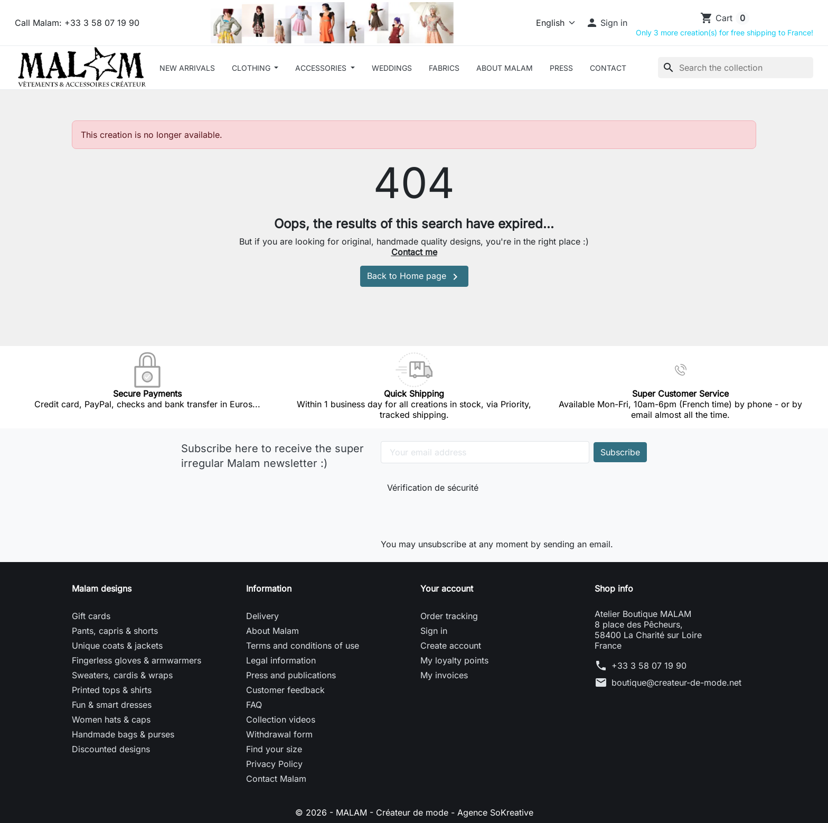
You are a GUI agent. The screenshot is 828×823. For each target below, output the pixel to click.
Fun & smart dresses (112, 704)
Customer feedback (285, 690)
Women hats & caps (111, 719)
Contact (608, 67)
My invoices (444, 675)
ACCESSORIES (322, 67)
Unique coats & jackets (117, 645)
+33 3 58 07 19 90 (648, 665)
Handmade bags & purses (123, 734)
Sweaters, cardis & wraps (122, 675)
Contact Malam (276, 778)
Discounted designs (111, 749)
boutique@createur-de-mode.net (676, 682)
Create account (450, 645)
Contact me (414, 252)
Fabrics (444, 67)
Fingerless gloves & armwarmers (136, 660)
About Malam (504, 67)
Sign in (433, 630)
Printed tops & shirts (112, 690)
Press (561, 67)
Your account (446, 588)
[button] (606, 22)
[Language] (551, 22)
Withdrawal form (279, 734)
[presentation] (458, 513)
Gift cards (91, 616)
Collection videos (280, 719)
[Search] (735, 67)
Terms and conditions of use (302, 645)
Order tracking (449, 616)
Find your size (274, 749)
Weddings (392, 67)
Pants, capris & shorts (115, 630)
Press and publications (291, 675)
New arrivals (187, 67)
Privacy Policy (274, 764)
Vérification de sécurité (432, 487)
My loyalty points (454, 660)
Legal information (281, 660)
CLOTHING (252, 67)
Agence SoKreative (495, 812)
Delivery (262, 616)
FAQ (254, 704)
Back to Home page (414, 276)
